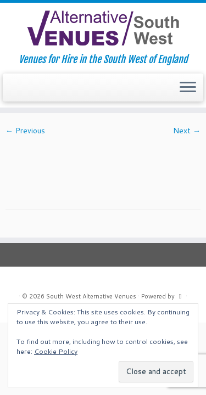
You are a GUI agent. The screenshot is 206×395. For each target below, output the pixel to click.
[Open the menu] (188, 88)
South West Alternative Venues (91, 296)
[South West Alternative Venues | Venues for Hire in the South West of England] (103, 28)
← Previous (25, 130)
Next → (187, 130)
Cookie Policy (55, 351)
